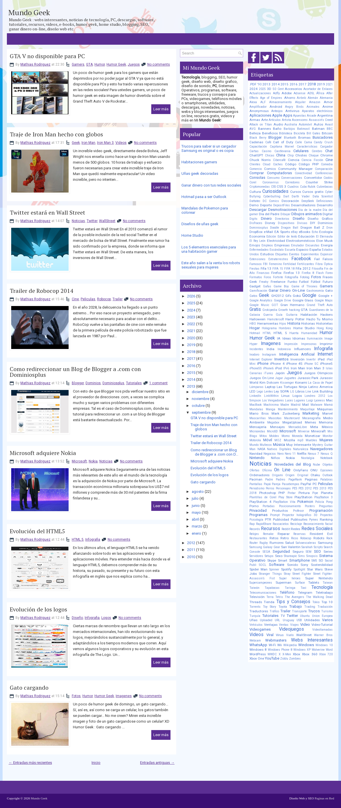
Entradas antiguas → (157, 762)
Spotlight (299, 569)
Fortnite (278, 277)
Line (308, 391)
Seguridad (281, 551)
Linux (285, 396)
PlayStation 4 (260, 502)
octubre (198, 405)
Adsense (299, 93)
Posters (310, 506)
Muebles (311, 440)
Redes (295, 529)
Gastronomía (315, 291)
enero (196, 533)
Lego (260, 391)
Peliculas (88, 299)
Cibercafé (279, 160)
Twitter (92, 221)
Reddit (286, 529)
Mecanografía (311, 418)
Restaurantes (258, 538)
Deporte (266, 205)
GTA (89, 64)
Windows (306, 645)
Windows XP (302, 650)
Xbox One (256, 658)
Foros (267, 277)
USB (299, 620)
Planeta (327, 493)
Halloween (257, 319)
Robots (318, 538)
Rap (252, 524)
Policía (319, 502)
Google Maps (324, 300)
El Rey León (257, 241)
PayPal (306, 484)
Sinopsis (312, 556)
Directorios (282, 219)
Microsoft (79, 461)
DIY (312, 223)
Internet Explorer (260, 359)
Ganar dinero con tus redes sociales (211, 185)
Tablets (313, 582)
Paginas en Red (324, 798)
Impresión (291, 344)
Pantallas (255, 484)
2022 (191, 324)
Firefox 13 (292, 273)
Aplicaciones (260, 115)
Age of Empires (271, 98)
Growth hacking (289, 310)
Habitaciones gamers (199, 162)
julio (195, 498)
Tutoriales (134, 383)
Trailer (118, 299)
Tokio (315, 602)
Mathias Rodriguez (35, 64)
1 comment (158, 383)
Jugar (279, 378)
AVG (252, 129)
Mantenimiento (288, 409)
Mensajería (257, 427)
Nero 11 (290, 454)
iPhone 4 (277, 364)
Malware (316, 405)
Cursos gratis (312, 192)
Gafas (267, 286)
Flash (320, 273)
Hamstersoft (275, 319)
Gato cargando (29, 688)
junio (196, 505)
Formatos (255, 277)
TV (283, 616)
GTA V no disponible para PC (47, 56)
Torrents (255, 607)
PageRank (295, 479)
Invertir (311, 359)
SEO (317, 551)
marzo (197, 526)
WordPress (257, 654)
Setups (269, 556)
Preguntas (326, 506)
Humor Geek (116, 64)
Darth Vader (301, 196)
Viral (270, 635)
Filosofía (317, 268)
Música (279, 444)
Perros (270, 488)
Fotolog (304, 277)
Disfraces (255, 223)
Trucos (314, 611)
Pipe (315, 493)
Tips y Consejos (293, 601)
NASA (261, 449)
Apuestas (299, 115)
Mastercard (292, 418)
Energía (327, 245)
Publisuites (299, 519)
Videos (121, 143)
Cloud (266, 164)
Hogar (254, 328)
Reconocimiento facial (318, 524)
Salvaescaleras (306, 543)
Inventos (281, 359)
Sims (301, 556)
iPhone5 (326, 364)
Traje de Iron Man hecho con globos (56, 134)
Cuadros (293, 187)
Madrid (296, 405)
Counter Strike (319, 182)
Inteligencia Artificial (297, 354)
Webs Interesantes (312, 640)
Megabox (273, 422)
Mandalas (256, 409)
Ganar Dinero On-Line (287, 290)
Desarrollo (325, 205)
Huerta (294, 333)
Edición (271, 236)
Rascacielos (281, 524)
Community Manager (295, 169)
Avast (329, 124)
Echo (315, 232)
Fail (317, 259)
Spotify (286, 569)
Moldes (274, 436)
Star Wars (315, 569)
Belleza (255, 133)
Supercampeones (260, 583)
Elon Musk (324, 241)
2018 (191, 352)
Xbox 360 (309, 654)
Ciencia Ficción (312, 160)
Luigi (309, 400)
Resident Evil (321, 534)
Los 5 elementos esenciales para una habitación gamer (208, 249)
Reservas (299, 534)
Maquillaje (307, 409)
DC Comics (271, 201)
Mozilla (289, 440)
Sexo (278, 556)
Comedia (327, 164)
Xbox (296, 654)
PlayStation (303, 497)
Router (253, 543)
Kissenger (287, 383)
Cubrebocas (325, 187)
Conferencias (324, 173)
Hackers (326, 315)
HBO (252, 323)
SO (321, 560)
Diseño (77, 618)
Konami (301, 383)
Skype (271, 560)
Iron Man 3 (105, 143)
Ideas (286, 338)
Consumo (273, 178)
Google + (325, 296)
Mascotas (275, 418)
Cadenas (256, 142)
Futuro (328, 282)
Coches (278, 164)
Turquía (254, 616)
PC (315, 484)
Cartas (254, 151)
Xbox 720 (326, 654)
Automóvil (305, 124)
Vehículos (256, 625)
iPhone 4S (294, 364)
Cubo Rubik (308, 187)
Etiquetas (281, 254)
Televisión (257, 597)
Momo (286, 436)
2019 (191, 345)
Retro (284, 538)
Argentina (325, 115)
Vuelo (290, 635)
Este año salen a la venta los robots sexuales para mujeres (210, 265)
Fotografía (291, 277)
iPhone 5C (311, 364)
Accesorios (293, 89)
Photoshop (267, 493)
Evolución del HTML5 (37, 531)
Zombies (295, 658)
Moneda (297, 436)
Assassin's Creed (321, 120)
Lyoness (319, 400)
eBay (294, 232)
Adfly (276, 93)
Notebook (326, 458)
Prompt (275, 515)
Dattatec (254, 201)
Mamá (328, 405)
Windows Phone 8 (280, 650)
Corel (252, 182)
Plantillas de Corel (262, 497)
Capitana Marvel (282, 146)
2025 (191, 303)
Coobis (328, 178)
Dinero (266, 218)
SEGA (266, 552)
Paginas (311, 479)
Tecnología (322, 587)
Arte (264, 120)
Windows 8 (258, 650)
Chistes (301, 155)
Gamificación (258, 291)
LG (292, 391)
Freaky (263, 282)
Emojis (254, 245)
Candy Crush (323, 142)
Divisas (302, 223)
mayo (196, 512)
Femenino (275, 264)
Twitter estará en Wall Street (47, 212)
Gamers (78, 64)
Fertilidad (289, 264)
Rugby (263, 543)
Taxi (303, 588)
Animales (313, 107)
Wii (279, 645)
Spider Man (258, 569)
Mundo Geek (29, 12)
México (327, 427)
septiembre (201, 412)
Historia (293, 323)
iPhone (262, 363)
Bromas (304, 138)
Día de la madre (309, 210)
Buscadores (323, 137)
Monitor (328, 436)
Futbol (304, 282)
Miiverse (303, 431)
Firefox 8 (308, 273)
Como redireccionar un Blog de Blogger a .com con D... (214, 452)
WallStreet (107, 221)
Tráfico (274, 611)
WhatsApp (258, 645)
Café (268, 142)
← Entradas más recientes (30, 762)
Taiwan (328, 583)
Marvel (327, 413)
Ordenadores (259, 475)
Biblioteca (285, 133)
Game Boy (281, 286)
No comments (158, 64)
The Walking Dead (319, 597)
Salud (289, 543)
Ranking (326, 519)
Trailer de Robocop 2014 (41, 291)
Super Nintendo (319, 578)
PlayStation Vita (284, 502)
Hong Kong (325, 328)
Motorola (255, 440)
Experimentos (310, 254)
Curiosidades (275, 191)
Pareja (276, 484)
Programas (258, 515)
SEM (308, 552)
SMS (314, 560)
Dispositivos (286, 223)
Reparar (284, 534)
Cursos (295, 192)
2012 (191, 543)
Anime (327, 107)
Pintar (292, 493)
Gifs (288, 296)
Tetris (279, 597)
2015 (191, 372)
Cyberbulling (271, 196)
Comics (270, 169)
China (280, 155)
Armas (254, 120)
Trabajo (295, 606)
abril (195, 519)
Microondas (257, 431)
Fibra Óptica (324, 264)
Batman (318, 129)
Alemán (313, 98)
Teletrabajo (324, 593)
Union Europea (322, 616)
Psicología (256, 519)
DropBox (256, 232)
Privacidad (258, 510)
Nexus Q (327, 454)
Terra (270, 597)
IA (278, 338)
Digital (328, 214)
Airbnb (301, 98)
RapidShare (263, 524)
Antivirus (292, 111)
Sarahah (307, 547)
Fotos (76, 696)
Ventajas (271, 625)
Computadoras (279, 173)
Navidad (255, 454)
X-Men (286, 654)
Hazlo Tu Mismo (319, 319)
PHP (281, 493)
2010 (191, 557)
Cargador (326, 146)
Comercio (255, 169)
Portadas (269, 506)
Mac (329, 400)
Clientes (254, 164)
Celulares (301, 151)
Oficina (267, 470)
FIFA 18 (289, 268)
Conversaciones (291, 178)
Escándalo (277, 250)
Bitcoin (327, 133)
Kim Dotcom (269, 383)
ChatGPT (256, 155)
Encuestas (312, 245)
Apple (277, 115)
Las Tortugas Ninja (292, 387)
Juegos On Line (261, 378)
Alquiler (300, 102)
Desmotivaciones (282, 209)
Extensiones (257, 259)
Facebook (301, 258)
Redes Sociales (317, 528)
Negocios (270, 454)
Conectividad (303, 173)
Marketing (311, 413)
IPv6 (286, 368)
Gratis (255, 309)
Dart (286, 196)
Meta (314, 427)
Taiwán (254, 588)
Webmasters (275, 640)
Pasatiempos (290, 484)
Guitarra (291, 315)
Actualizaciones (260, 93)
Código (290, 164)
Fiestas (254, 268)
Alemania (326, 98)
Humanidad (309, 333)
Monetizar (312, 436)
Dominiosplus (113, 383)
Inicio (96, 762)
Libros (300, 391)
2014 (191, 379)
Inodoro (254, 354)
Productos (280, 511)
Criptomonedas (259, 187)
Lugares (299, 400)
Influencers (302, 349)
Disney (270, 223)
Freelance (278, 282)
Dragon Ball (289, 228)
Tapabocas (272, 588)
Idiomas (298, 338)
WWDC (272, 654)
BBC (330, 129)
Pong (329, 502)
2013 (191, 386)
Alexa (253, 102)
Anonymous (259, 111)
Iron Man (88, 143)
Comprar (256, 173)
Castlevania (282, 151)
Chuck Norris (260, 160)
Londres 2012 (315, 396)
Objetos (327, 464)
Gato (329, 291)
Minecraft (318, 431)
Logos (106, 618)
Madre (284, 405)
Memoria (326, 422)
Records (254, 529)
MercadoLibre (297, 427)
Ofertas (254, 470)
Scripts (318, 547)
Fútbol (315, 282)
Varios (327, 620)
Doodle (274, 228)
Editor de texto (287, 236)
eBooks (304, 232)
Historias (308, 323)
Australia (290, 124)
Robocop (104, 299)
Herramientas (267, 323)
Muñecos (266, 445)
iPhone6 (268, 368)
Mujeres (326, 440)
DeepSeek (307, 201)
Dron (329, 228)
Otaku (315, 475)
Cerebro (317, 151)
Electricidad (276, 241)
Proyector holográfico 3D (300, 515)
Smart (282, 560)
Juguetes (290, 378)
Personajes (283, 488)
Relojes (254, 534)
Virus (280, 635)
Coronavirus (270, 182)
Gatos (253, 296)
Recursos (270, 528)
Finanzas (263, 273)
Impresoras (309, 344)
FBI (265, 264)
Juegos (134, 64)
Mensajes (277, 427)
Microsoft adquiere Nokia (43, 453)
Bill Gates (314, 133)
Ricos (294, 538)
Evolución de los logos (38, 609)
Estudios (267, 254)
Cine (75, 299)
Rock (329, 538)
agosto (198, 491)
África (320, 93)
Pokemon (305, 501)
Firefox (276, 273)
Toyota (282, 607)
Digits (253, 219)
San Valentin (291, 547)
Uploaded (266, 620)
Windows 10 (324, 645)
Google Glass (302, 300)
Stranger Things (270, 574)
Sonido (292, 565)
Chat (329, 151)
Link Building (322, 391)
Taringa (290, 588)
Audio (278, 124)
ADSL (311, 93)
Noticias (78, 221)
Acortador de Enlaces (318, 89)
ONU (313, 470)
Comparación (324, 169)
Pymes (313, 519)
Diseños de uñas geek (199, 224)
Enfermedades (259, 250)
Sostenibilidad (322, 565)
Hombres (285, 328)
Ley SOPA (281, 391)
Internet (325, 354)
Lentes (268, 391)
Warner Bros (323, 635)
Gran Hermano (292, 305)
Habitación (309, 315)
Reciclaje (296, 524)
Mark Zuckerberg (286, 413)
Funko (292, 282)
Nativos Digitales (279, 449)
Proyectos (326, 515)
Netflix (302, 454)
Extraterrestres (278, 259)
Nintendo (257, 458)
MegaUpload (292, 422)
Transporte (299, 611)
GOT (275, 305)
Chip (290, 155)
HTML (267, 333)
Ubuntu (305, 616)
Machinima (271, 405)
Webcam (255, 640)
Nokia (93, 461)
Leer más (160, 109)
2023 (191, 317)
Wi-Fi (272, 645)
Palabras (326, 479)
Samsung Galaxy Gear (264, 547)
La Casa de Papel (320, 383)
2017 (191, 358)
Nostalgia (307, 458)
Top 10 (327, 602)
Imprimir (326, 344)
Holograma (269, 328)
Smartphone (299, 560)
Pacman (255, 479)
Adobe (287, 93)
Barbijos (289, 129)
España (315, 250)
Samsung (325, 543)
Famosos (255, 264)
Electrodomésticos (300, 241)
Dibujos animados (306, 214)
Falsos (328, 259)
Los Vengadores (273, 400)
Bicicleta (299, 133)
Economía (257, 236)
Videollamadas (322, 630)
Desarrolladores (303, 205)
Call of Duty (283, 142)
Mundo (254, 445)
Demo (254, 205)
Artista (286, 120)
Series (328, 552)
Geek (76, 143)
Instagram (269, 354)
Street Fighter (301, 574)
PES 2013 (319, 488)
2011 (191, 550)
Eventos (294, 254)
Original (302, 475)
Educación (306, 236)
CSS (273, 187)
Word (329, 650)
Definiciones (324, 201)
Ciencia (293, 160)
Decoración (290, 201)
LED (252, 391)
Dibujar (285, 214)
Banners (264, 129)
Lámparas (256, 387)
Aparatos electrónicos (317, 111)
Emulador (297, 245)
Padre (269, 479)
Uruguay (288, 620)
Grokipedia (269, 310)
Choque (314, 155)
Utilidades (312, 620)
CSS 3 (281, 187)
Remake (268, 534)
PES (294, 488)
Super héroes (290, 578)
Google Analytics (260, 300)
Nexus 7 (313, 454)
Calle (298, 142)
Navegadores (321, 449)
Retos (274, 538)
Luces (289, 400)
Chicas (269, 155)
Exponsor (326, 254)
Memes (310, 422)
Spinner (274, 569)
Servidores (256, 556)
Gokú (297, 296)
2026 (191, 296)
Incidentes (256, 349)
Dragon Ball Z (312, 227)
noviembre (200, 399)
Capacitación (258, 146)
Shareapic (290, 556)
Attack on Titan (260, 124)
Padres (280, 479)
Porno (254, 506)
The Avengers (294, 597)
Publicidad (281, 519)
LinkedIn (255, 396)
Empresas (282, 245)
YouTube (272, 658)
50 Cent (278, 89)
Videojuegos (291, 629)
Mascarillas (257, 418)
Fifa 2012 (303, 268)
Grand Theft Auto (320, 305)
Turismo (327, 611)
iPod (278, 368)
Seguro (297, 552)
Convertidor (313, 178)
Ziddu (284, 658)
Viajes (294, 625)
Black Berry (257, 138)
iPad (321, 359)
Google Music (259, 305)
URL (277, 620)
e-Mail (268, 232)
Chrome (326, 155)
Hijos (282, 323)
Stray (287, 574)
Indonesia (284, 349)
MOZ (277, 440)
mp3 (300, 440)
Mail (305, 405)
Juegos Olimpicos (318, 373)
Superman (283, 582)
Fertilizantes (305, 264)
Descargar (258, 209)
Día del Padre (269, 214)
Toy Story (269, 607)
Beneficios (270, 133)
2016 (191, 366)
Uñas (253, 620)
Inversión (297, 359)
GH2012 (277, 296)
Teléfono (287, 592)
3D (269, 89)
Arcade (311, 115)
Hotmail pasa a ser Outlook (203, 197)
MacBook (255, 405)
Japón (280, 373)
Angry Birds (294, 107)
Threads (255, 602)
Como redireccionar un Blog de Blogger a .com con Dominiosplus (75, 372)
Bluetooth (290, 138)
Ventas (283, 625)
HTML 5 (78, 540)
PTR (268, 519)
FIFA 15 (277, 268)
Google (309, 295)
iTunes (268, 373)
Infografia (92, 540)
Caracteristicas (307, 146)
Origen (289, 475)
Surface (300, 583)
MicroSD (272, 431)
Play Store (285, 497)
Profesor (298, 511)
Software (276, 564)
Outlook (327, 475)
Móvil (267, 440)
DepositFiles (281, 205)
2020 (191, 338)
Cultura (255, 192)
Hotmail (254, 333)
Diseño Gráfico (320, 219)
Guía (279, 315)
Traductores (258, 611)
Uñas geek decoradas (199, 173)
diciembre (200, 392)
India (270, 349)
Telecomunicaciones (262, 593)
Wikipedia (290, 645)
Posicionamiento (290, 506)
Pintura (304, 493)
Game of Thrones (304, 286)
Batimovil (303, 129)
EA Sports (282, 232)
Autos (318, 124)
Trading (309, 607)
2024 (191, 310)
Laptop (270, 387)
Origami (277, 475)
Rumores (277, 543)
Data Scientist (323, 196)
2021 (191, 331)
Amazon (314, 102)
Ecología (326, 232)
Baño (277, 129)
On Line (282, 469)
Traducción (325, 607)
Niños (275, 458)
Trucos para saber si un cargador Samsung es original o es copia (208, 148)
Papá (267, 484)
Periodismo (256, 488)
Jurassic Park (308, 378)
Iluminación (315, 338)
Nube (316, 464)
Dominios (93, 383)
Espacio (302, 250)
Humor (99, 64)
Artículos (275, 120)
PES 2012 (305, 488)
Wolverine (318, 650)
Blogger (78, 383)
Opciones (326, 470)
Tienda (269, 602)
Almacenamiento (280, 102)
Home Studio (192, 235)
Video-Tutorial (322, 625)
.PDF (252, 84)
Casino (266, 151)
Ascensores (300, 120)
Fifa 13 (266, 268)
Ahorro (289, 98)
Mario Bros (259, 413)
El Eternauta (324, 236)
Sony (304, 565)
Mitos (263, 436)
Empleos (267, 245)
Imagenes (124, 696)
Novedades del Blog (292, 464)
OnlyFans (300, 470)
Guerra (268, 315)
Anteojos (277, 111)
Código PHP (308, 164)
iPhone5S (255, 368)
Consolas (257, 177)
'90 (259, 84)
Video (305, 624)
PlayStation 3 (323, 497)
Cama (308, 142)
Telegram (305, 593)
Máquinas (325, 409)
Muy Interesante (298, 445)
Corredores (292, 182)
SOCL (262, 565)
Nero (280, 454)
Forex (329, 273)
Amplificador (258, 107)
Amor (328, 102)
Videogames (260, 629)
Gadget (255, 286)
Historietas (324, 323)
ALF (263, 102)
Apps (287, 115)
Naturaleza (300, 449)
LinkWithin (271, 396)
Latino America (320, 387)
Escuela (290, 250)
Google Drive (282, 300)
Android (276, 107)
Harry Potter (295, 319)
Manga (270, 409)
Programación (321, 510)
